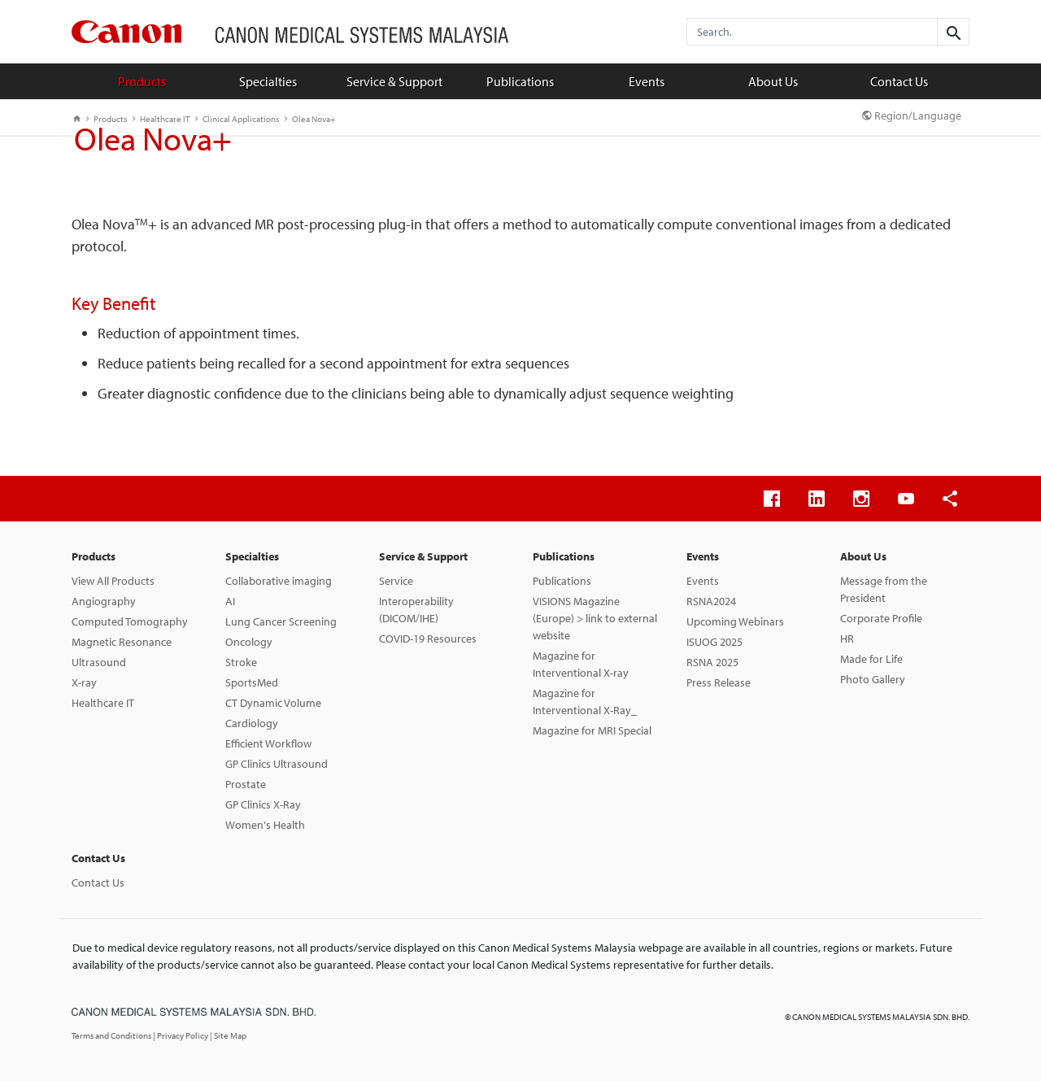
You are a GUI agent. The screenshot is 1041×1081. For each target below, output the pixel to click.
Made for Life (871, 659)
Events (646, 81)
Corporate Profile (881, 618)
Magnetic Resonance (122, 641)
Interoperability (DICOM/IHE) (416, 609)
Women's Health (265, 824)
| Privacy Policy (181, 1035)
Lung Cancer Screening (281, 621)
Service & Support (394, 81)
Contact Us (899, 81)
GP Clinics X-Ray (263, 804)
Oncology (248, 641)
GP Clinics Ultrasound (276, 763)
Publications (520, 81)
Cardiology (251, 723)
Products (142, 81)
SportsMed (251, 682)
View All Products (113, 580)
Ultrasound (99, 662)
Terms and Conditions (112, 1035)
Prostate (245, 784)
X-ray (84, 682)
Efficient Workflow (268, 743)
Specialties (268, 81)
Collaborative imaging (278, 580)
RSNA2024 (711, 601)
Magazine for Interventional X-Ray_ (585, 701)
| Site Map (228, 1035)
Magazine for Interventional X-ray (581, 664)
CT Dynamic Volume (273, 702)
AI (230, 601)
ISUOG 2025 (714, 641)
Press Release (718, 682)
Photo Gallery (872, 679)
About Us (773, 81)
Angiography (104, 601)
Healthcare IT (103, 702)
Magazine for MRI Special (592, 730)
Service (396, 580)
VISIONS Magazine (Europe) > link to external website (595, 618)
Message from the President (883, 589)
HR (847, 638)
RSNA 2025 (712, 662)
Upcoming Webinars (735, 621)
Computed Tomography (130, 621)
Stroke (241, 662)
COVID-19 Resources (428, 638)
